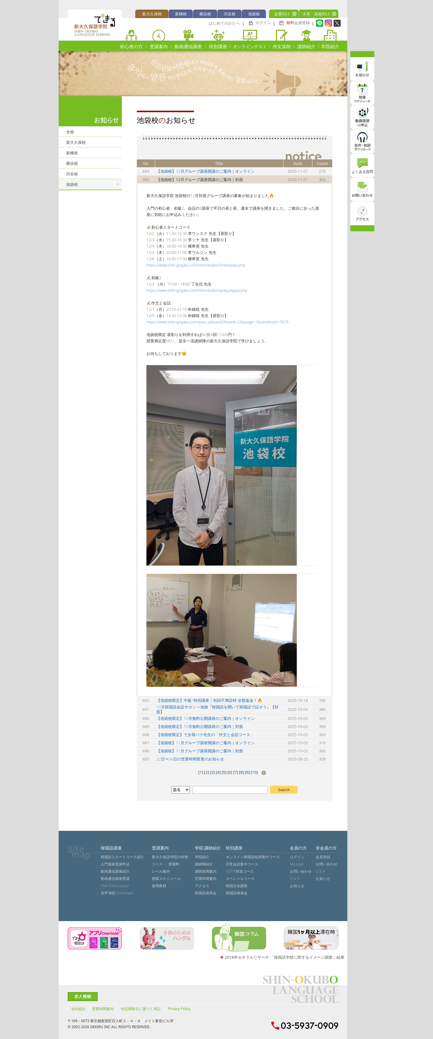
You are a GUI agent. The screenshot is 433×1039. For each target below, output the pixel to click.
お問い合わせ (301, 871)
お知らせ (297, 885)
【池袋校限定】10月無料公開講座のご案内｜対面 (199, 726)
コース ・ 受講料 (165, 864)
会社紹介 (78, 1008)
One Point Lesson (115, 885)
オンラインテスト (250, 46)
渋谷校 (229, 14)
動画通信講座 (188, 46)
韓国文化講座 (236, 885)
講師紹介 (306, 46)
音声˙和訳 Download (117, 893)
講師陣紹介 (204, 864)
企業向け (282, 14)
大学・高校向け (316, 14)
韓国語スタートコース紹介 (122, 856)
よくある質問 (362, 171)
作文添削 (282, 46)
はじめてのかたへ (224, 23)
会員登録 (298, 22)
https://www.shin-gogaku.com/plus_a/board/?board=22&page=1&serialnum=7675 (217, 322)
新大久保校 (152, 14)
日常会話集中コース (242, 864)
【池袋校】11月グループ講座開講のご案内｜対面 (199, 751)
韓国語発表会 (205, 893)
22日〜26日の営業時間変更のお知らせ (190, 759)
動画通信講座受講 (115, 878)
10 (254, 772)
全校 (70, 131)
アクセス (202, 885)
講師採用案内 (205, 871)
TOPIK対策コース (239, 871)
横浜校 (205, 14)
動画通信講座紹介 (115, 871)
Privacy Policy (179, 1008)
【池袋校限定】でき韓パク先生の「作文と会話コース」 (205, 734)
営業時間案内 (205, 878)
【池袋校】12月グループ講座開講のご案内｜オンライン (205, 171)
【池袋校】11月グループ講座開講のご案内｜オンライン (205, 742)
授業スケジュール (166, 878)
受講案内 (159, 46)
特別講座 (218, 46)
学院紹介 (330, 46)
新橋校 (181, 14)
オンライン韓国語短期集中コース (253, 856)
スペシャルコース (240, 878)
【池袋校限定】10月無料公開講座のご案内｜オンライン (205, 718)
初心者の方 (131, 46)
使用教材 (159, 885)
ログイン (263, 22)
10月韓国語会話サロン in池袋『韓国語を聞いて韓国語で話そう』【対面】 (217, 709)
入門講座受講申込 (115, 864)
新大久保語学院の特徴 (170, 856)
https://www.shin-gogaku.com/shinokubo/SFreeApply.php (195, 265)
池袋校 (254, 14)
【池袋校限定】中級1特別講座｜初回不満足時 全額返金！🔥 (209, 700)
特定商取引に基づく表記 (141, 1008)
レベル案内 (161, 871)
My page (297, 864)
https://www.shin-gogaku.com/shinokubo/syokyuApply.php (196, 290)
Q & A (294, 878)
